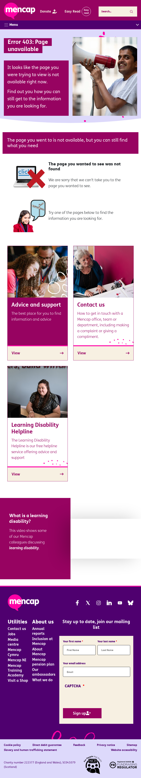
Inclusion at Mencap (42, 641)
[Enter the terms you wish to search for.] (115, 11)
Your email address (74, 663)
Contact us (17, 628)
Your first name (72, 641)
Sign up (79, 713)
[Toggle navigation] (70, 25)
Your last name (106, 641)
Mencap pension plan (43, 662)
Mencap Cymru (14, 652)
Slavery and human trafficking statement (30, 750)
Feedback (79, 745)
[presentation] (91, 697)
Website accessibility (124, 750)
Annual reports (38, 631)
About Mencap (39, 652)
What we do (42, 680)
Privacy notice (106, 745)
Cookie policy (12, 745)
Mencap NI (17, 660)
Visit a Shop (18, 680)
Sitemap (132, 745)
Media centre (13, 642)
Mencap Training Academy (16, 670)
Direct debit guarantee (47, 745)
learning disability (24, 548)
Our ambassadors (43, 672)
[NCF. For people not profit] (93, 765)
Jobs (11, 634)
